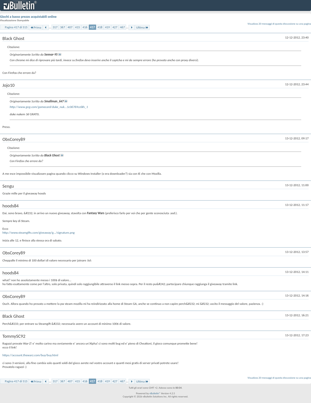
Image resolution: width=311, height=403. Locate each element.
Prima (35, 27)
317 (55, 27)
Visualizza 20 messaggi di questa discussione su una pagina (279, 23)
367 (62, 27)
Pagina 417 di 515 (16, 27)
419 (107, 27)
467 (122, 27)
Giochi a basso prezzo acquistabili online (28, 17)
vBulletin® (154, 393)
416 (85, 27)
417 (92, 27)
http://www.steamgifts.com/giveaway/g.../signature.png (38, 232)
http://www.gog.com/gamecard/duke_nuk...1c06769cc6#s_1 (49, 107)
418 (99, 27)
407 (70, 27)
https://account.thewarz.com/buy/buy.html (30, 355)
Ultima (142, 27)
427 (114, 27)
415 (77, 27)
